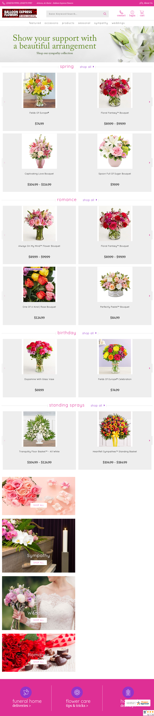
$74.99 (39, 124)
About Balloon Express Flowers (19, 624)
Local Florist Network (128, 713)
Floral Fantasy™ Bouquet (115, 112)
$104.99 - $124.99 (39, 462)
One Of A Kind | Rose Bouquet (39, 306)
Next (150, 101)
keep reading (93, 629)
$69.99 (39, 390)
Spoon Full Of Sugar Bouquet (115, 173)
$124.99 (39, 318)
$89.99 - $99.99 (115, 124)
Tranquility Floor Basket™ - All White (39, 451)
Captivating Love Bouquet (39, 173)
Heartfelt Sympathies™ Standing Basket (115, 451)
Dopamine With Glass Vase (39, 379)
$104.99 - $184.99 (115, 462)
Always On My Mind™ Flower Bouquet (39, 246)
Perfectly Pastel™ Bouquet (114, 306)
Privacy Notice (110, 713)
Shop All (85, 67)
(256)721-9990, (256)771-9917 (19, 3)
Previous (4, 101)
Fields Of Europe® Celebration (115, 379)
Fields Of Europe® (39, 112)
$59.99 (114, 184)
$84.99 (115, 318)
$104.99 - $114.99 (39, 184)
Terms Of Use (95, 713)
